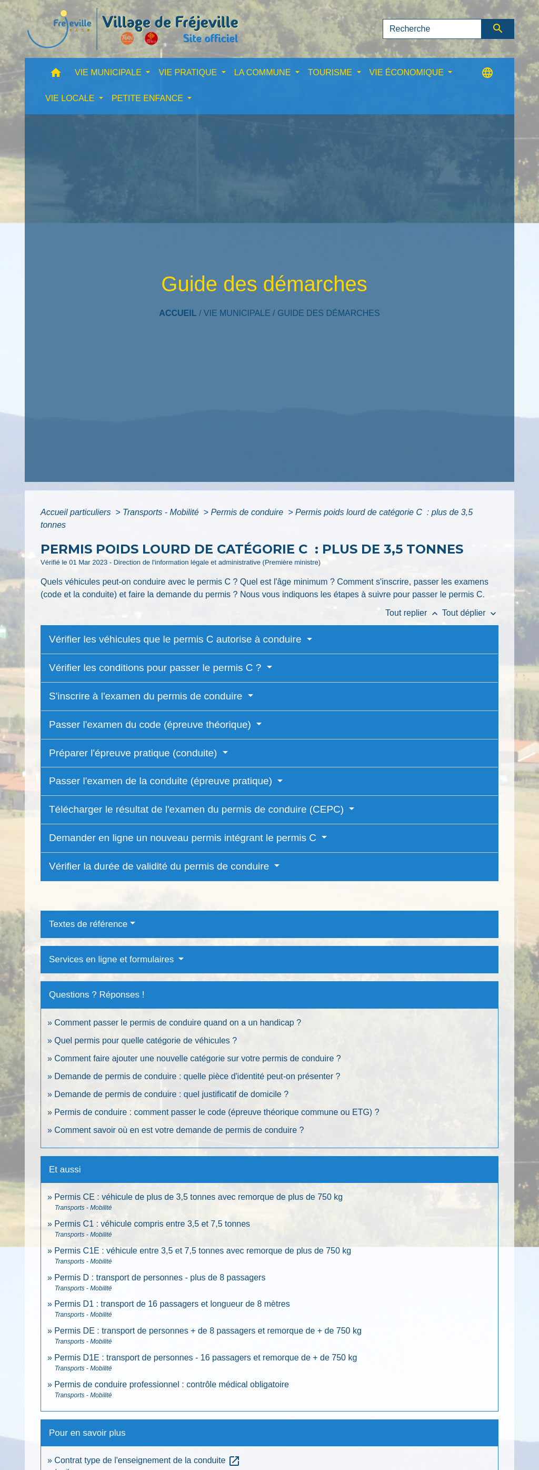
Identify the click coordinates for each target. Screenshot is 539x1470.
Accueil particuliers (77, 512)
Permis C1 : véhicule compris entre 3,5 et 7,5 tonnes (152, 1223)
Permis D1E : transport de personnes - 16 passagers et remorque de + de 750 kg (205, 1357)
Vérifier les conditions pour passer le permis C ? (156, 667)
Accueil (177, 313)
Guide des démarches (328, 313)
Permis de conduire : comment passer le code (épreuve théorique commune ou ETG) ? (216, 1112)
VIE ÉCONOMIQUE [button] (408, 72)
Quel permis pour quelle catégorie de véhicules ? (145, 1040)
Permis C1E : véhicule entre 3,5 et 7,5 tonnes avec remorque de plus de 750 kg (202, 1250)
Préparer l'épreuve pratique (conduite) (134, 752)
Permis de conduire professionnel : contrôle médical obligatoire (171, 1384)
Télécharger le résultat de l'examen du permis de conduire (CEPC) (197, 809)
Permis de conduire (248, 512)
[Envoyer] (498, 29)
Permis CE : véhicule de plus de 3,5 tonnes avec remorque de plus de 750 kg (198, 1196)
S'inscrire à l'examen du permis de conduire (147, 696)
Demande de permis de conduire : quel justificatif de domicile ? (171, 1094)
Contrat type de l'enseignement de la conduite (147, 1460)
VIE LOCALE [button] (71, 98)
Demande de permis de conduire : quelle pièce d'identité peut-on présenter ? (197, 1076)
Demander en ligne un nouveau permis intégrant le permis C (184, 837)
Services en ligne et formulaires (112, 959)
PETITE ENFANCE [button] (148, 98)
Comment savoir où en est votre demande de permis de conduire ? (179, 1130)
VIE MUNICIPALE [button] (109, 72)
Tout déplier (470, 612)
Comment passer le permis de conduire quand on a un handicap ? (177, 1022)
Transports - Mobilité (162, 512)
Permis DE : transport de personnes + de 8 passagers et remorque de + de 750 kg (207, 1330)
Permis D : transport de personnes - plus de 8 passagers (159, 1277)
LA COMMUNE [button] (263, 72)
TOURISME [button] (331, 72)
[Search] (432, 29)
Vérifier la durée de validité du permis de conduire (160, 866)
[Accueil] (133, 29)
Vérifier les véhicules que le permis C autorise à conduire (176, 639)
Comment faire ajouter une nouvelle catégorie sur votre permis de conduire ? (197, 1058)
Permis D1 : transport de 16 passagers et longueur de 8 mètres (172, 1303)
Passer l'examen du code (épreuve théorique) (151, 724)
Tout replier (413, 612)
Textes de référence (88, 924)
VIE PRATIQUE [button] (188, 72)
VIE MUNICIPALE (237, 313)
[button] (56, 75)
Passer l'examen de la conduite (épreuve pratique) (162, 780)
